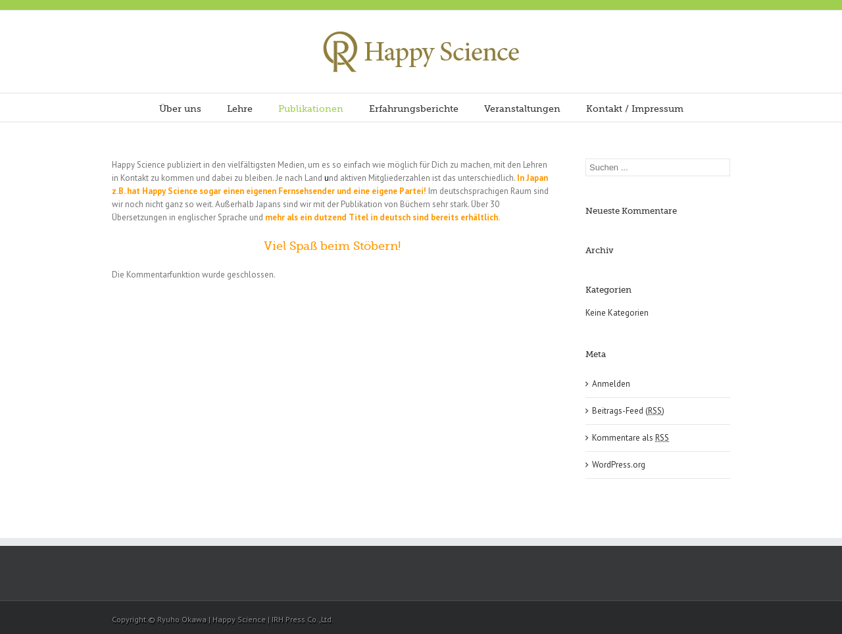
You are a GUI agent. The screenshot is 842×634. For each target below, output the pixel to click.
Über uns (180, 108)
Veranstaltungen (522, 108)
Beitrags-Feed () (628, 410)
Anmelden (611, 383)
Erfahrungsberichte (413, 108)
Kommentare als (630, 437)
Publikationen (310, 108)
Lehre (240, 108)
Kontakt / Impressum (634, 108)
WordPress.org (618, 464)
